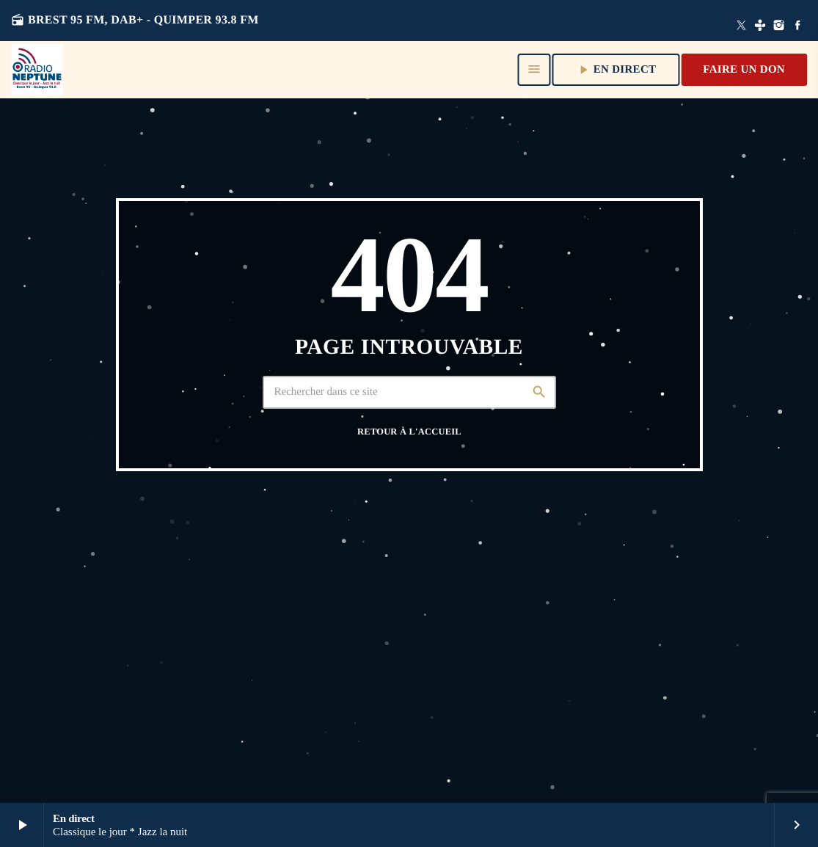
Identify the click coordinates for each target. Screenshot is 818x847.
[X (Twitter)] (742, 26)
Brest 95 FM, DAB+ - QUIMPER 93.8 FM (135, 20)
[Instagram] (779, 26)
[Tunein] (760, 26)
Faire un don (744, 70)
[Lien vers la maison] (36, 69)
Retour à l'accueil (409, 431)
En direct (616, 69)
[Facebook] (797, 26)
